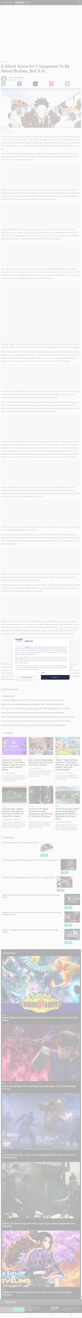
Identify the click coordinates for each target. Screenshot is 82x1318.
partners (27, 647)
